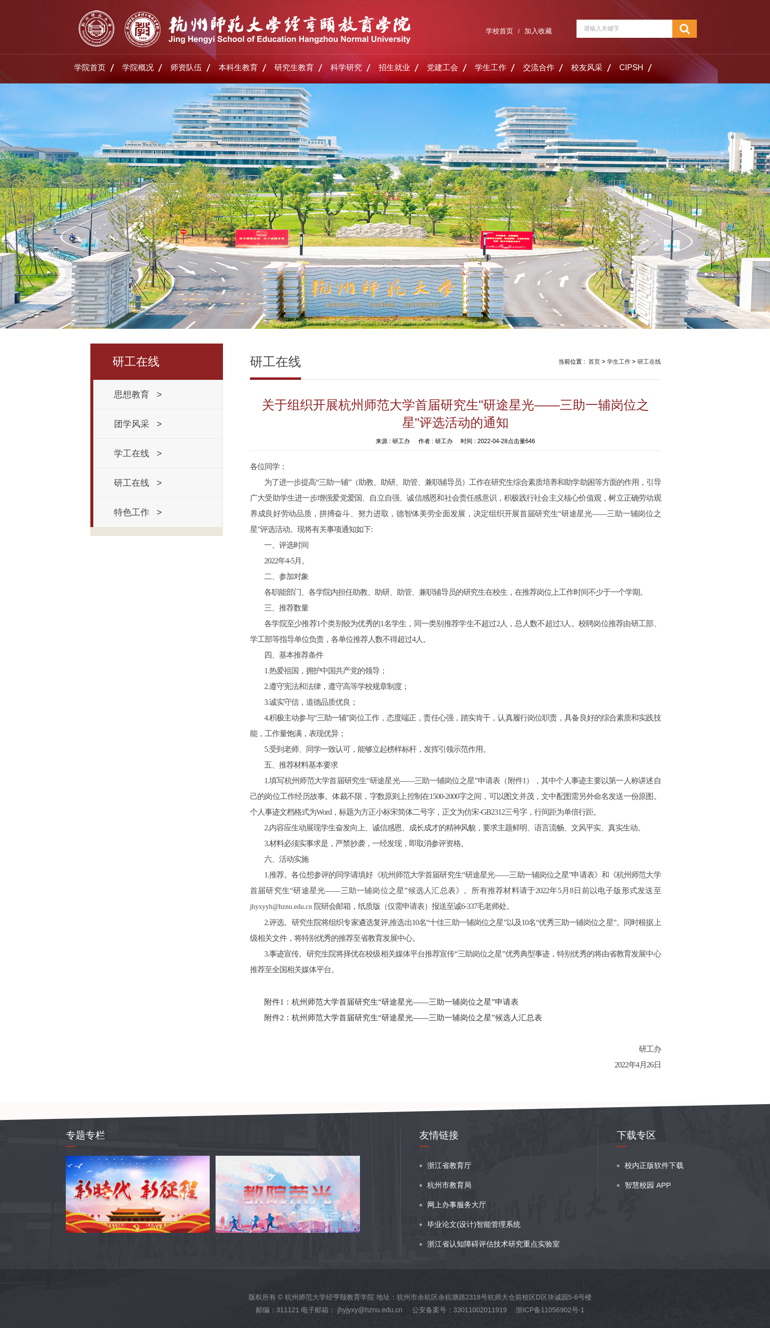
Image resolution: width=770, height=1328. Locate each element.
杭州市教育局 (449, 1185)
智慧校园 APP (648, 1185)
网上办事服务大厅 (456, 1204)
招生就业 (394, 67)
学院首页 (90, 67)
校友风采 (587, 67)
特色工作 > (138, 512)
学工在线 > (138, 453)
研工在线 (649, 361)
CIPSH (631, 67)
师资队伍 (186, 67)
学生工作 (490, 67)
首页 (594, 361)
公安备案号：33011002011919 (459, 1310)
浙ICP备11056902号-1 (550, 1310)
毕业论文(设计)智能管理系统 (474, 1224)
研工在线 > (138, 483)
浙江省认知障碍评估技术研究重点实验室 (493, 1244)
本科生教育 (238, 67)
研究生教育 (294, 67)
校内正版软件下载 (654, 1165)
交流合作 (538, 67)
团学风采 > (138, 424)
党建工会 (442, 67)
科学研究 (346, 67)
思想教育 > (138, 394)
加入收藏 (538, 31)
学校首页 (499, 31)
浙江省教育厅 (449, 1165)
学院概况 (138, 67)
